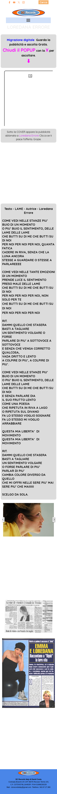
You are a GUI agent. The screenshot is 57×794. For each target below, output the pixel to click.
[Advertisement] (26, 103)
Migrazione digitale (20, 40)
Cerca (43, 2)
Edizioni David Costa (28, 7)
